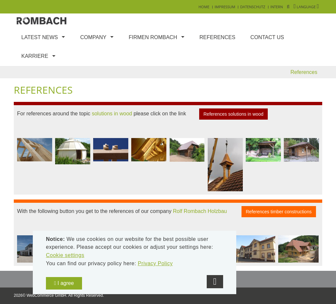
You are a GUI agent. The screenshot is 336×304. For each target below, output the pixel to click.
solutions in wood (112, 114)
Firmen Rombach (153, 37)
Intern (276, 6)
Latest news (39, 37)
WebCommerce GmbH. (47, 295)
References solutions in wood (233, 114)
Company (93, 37)
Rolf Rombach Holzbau (200, 211)
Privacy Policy (155, 263)
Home (204, 6)
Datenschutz (252, 6)
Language (306, 6)
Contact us (267, 37)
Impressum (225, 6)
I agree (64, 283)
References (217, 37)
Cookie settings (65, 255)
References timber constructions (279, 211)
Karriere (34, 56)
